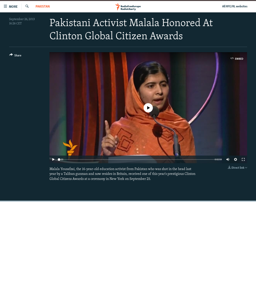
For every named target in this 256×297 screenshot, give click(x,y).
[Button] (15, 56)
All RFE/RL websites (234, 6)
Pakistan (43, 7)
